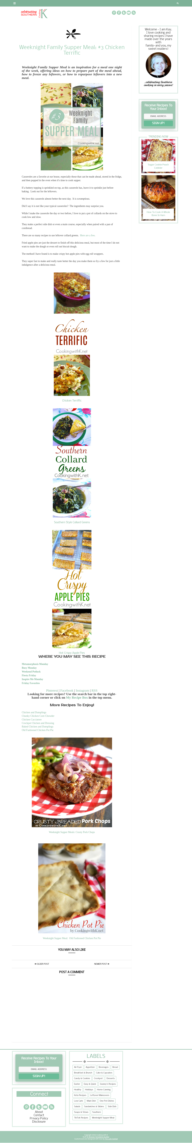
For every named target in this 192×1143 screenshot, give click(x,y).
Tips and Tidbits (133, 3)
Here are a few (87, 235)
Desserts (111, 1078)
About (17, 3)
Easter (77, 1084)
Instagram (82, 690)
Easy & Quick (90, 1084)
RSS (95, 690)
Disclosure (39, 1121)
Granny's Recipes (108, 1084)
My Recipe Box (77, 697)
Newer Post (101, 964)
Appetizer (90, 1067)
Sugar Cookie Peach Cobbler (158, 166)
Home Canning (104, 1090)
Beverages (104, 1067)
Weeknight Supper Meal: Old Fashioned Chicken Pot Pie (72, 938)
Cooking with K (102, 1135)
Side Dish (112, 1106)
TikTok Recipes (81, 1118)
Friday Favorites (31, 683)
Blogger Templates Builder (99, 1137)
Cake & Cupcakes (104, 1073)
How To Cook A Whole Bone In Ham (158, 214)
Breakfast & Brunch (83, 1073)
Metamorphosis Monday (35, 664)
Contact (32, 3)
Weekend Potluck (31, 671)
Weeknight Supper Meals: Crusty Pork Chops (72, 832)
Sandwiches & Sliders (94, 1106)
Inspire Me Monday (32, 679)
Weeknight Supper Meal (103, 1118)
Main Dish (91, 1101)
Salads (77, 1106)
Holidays (89, 1090)
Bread (115, 1067)
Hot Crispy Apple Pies (72, 653)
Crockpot (98, 1078)
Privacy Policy (39, 1118)
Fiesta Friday (29, 675)
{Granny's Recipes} (103, 3)
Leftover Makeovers (99, 1095)
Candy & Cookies (82, 1078)
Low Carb (78, 1101)
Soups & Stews (81, 1112)
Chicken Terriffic (72, 400)
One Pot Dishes (107, 1101)
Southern (96, 1112)
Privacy (47, 3)
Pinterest (52, 690)
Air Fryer (78, 1067)
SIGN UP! (158, 123)
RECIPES (62, 3)
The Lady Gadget (111, 1139)
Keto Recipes (80, 1095)
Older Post (42, 964)
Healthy (77, 1090)
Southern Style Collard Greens (72, 522)
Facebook (66, 690)
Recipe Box (78, 3)
